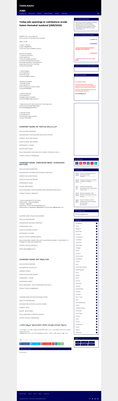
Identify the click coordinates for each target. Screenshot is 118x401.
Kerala (86, 275)
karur (86, 272)
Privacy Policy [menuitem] (48, 13)
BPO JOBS (86, 231)
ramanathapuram (86, 302)
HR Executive (86, 256)
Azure (86, 226)
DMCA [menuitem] (39, 13)
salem (24, 18)
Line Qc (86, 280)
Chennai (86, 234)
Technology (86, 313)
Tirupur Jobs (86, 324)
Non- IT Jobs (86, 297)
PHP (86, 299)
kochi (86, 278)
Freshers (86, 253)
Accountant (86, 223)
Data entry (86, 242)
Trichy (86, 327)
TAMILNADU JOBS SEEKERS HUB (37, 398)
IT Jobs (86, 261)
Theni (86, 319)
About (40, 393)
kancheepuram (86, 269)
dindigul (86, 248)
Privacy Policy (22, 393)
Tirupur (86, 321)
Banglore (86, 228)
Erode (31, 339)
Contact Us (46, 393)
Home (20, 18)
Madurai (35, 339)
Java (86, 264)
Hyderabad (86, 259)
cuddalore (86, 239)
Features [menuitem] (64, 13)
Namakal (40, 339)
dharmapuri (86, 245)
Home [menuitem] (57, 13)
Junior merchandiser (86, 267)
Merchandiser (86, 289)
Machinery (86, 283)
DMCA (29, 393)
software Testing (86, 308)
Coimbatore (26, 339)
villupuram (86, 332)
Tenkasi (86, 316)
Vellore (86, 329)
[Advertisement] (86, 129)
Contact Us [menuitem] (22, 13)
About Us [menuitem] (32, 13)
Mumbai (86, 291)
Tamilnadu (86, 310)
